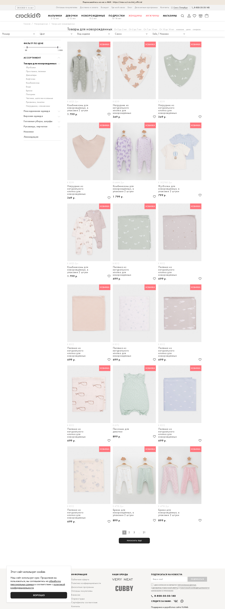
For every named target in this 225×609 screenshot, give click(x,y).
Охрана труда (78, 598)
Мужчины (152, 15)
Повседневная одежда (37, 103)
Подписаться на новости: (166, 574)
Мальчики (55, 17)
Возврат (105, 7)
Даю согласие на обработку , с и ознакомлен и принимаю (180, 588)
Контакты (164, 7)
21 (144, 532)
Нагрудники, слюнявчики (38, 98)
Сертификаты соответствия (84, 602)
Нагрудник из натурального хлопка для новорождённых (122, 109)
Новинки (29, 124)
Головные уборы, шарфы (38, 114)
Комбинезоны (32, 75)
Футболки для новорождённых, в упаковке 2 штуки (168, 189)
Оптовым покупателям (66, 7)
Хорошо (39, 595)
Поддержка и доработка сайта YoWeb (169, 607)
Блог (130, 7)
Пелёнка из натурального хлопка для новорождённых (122, 271)
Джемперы (31, 67)
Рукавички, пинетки (35, 94)
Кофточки (30, 71)
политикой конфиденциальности (194, 588)
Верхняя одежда (33, 108)
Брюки (29, 83)
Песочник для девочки (121, 430)
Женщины (135, 15)
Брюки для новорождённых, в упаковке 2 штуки (123, 513)
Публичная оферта (80, 579)
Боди (28, 79)
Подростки (116, 17)
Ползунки (30, 87)
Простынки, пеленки (36, 64)
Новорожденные (93, 17)
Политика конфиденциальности (86, 583)
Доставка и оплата (89, 7)
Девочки (71, 17)
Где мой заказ (118, 7)
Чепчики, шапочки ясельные (39, 91)
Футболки (31, 60)
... (139, 532)
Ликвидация (31, 129)
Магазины (170, 15)
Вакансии (75, 594)
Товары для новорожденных (40, 56)
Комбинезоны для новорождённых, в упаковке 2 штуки (77, 108)
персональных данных (186, 585)
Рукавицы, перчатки (36, 119)
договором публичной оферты (165, 588)
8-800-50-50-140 (201, 7)
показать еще (134, 540)
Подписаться (197, 579)
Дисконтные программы (146, 7)
